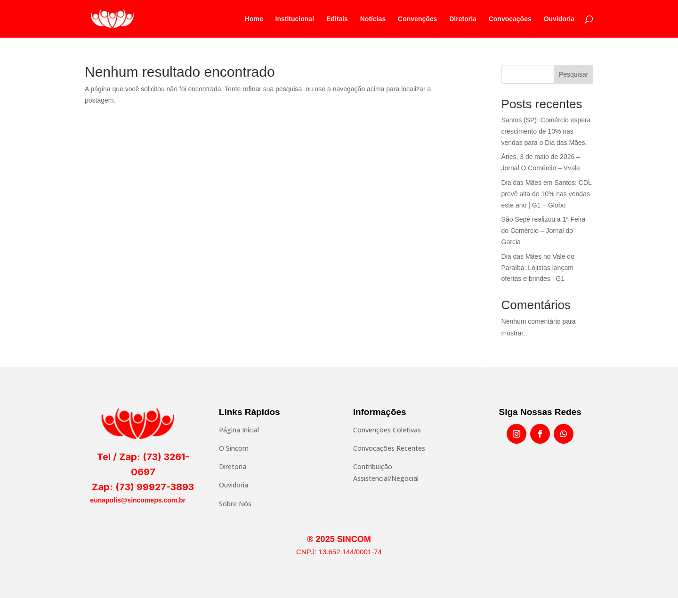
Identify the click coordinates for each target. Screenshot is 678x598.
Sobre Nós (235, 503)
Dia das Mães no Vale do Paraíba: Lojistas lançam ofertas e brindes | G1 (537, 268)
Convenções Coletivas (387, 429)
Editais (337, 19)
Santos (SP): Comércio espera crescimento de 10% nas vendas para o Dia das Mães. (546, 131)
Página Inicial (239, 429)
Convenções (417, 19)
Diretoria (462, 19)
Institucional (294, 19)
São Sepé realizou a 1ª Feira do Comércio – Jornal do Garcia (543, 230)
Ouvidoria (559, 19)
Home (254, 19)
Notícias (373, 19)
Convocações (510, 19)
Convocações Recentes (389, 448)
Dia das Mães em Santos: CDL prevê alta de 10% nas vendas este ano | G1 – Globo (546, 194)
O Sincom (234, 448)
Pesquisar (573, 74)
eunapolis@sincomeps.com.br (138, 500)
